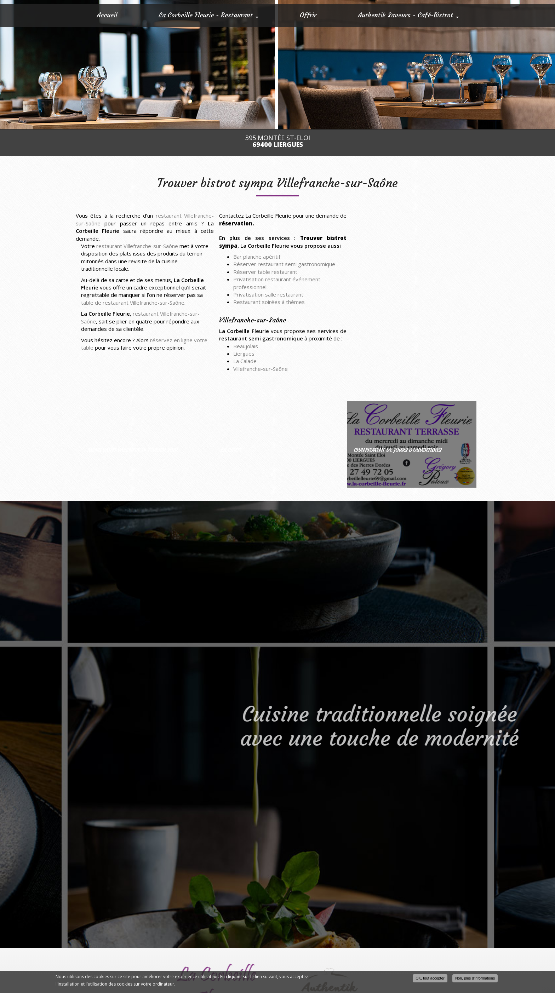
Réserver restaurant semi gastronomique (284, 264)
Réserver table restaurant (265, 271)
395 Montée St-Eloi (277, 141)
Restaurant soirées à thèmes (269, 301)
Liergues (243, 353)
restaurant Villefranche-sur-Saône (137, 245)
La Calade (245, 361)
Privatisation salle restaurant (268, 294)
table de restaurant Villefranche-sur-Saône (132, 302)
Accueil (107, 15)
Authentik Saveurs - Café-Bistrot (408, 15)
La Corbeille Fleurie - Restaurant (208, 15)
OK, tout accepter (430, 978)
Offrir (308, 15)
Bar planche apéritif (256, 256)
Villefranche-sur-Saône (260, 368)
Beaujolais (245, 346)
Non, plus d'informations (475, 978)
